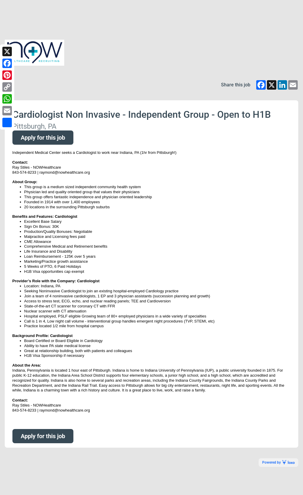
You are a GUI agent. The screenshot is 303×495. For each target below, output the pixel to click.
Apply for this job (43, 137)
